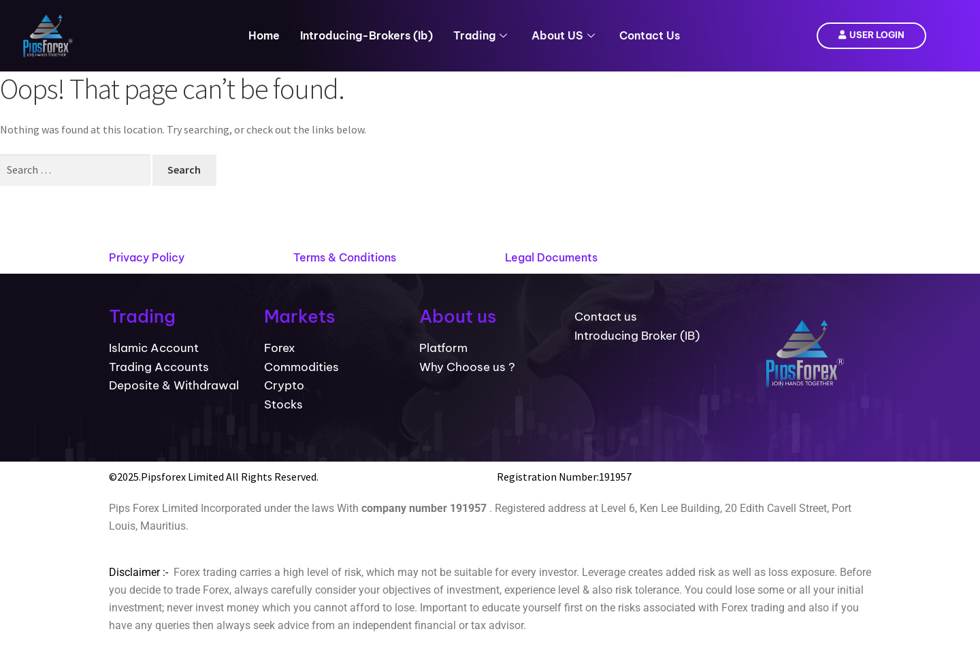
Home (264, 35)
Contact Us (649, 35)
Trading (480, 35)
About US (563, 35)
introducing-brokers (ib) (366, 35)
